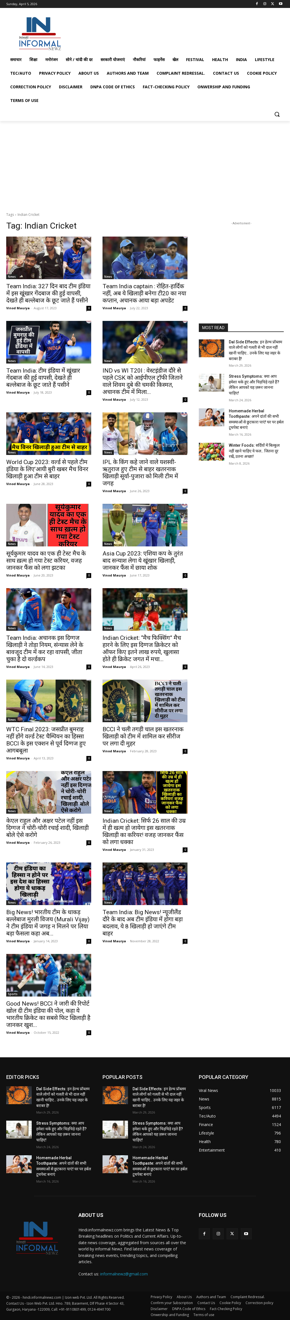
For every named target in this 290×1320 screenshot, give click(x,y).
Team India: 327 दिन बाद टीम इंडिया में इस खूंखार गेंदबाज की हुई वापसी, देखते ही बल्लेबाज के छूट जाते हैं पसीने (48, 293)
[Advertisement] (139, 32)
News (12, 277)
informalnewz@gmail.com (124, 1274)
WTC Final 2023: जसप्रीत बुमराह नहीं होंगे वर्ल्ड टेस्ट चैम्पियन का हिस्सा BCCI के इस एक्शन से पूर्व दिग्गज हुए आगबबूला (46, 740)
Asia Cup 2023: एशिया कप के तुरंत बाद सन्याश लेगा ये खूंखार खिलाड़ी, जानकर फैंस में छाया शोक (143, 560)
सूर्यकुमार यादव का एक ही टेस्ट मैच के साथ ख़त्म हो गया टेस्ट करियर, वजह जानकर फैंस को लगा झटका (46, 560)
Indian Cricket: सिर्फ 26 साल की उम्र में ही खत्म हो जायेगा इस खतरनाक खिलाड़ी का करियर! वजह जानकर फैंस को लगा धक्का (144, 831)
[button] (277, 114)
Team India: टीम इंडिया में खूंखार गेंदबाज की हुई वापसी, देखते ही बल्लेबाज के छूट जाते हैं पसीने (43, 377)
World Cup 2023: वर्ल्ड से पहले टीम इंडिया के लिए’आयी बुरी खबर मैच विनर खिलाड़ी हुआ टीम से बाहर (47, 469)
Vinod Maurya (18, 308)
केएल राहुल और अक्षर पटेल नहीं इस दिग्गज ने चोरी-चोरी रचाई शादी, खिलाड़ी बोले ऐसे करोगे (47, 827)
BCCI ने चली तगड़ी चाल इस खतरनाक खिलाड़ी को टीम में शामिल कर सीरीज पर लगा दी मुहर (143, 736)
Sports (13, 994)
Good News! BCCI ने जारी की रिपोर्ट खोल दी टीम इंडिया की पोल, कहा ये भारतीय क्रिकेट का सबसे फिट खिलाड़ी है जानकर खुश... (48, 1014)
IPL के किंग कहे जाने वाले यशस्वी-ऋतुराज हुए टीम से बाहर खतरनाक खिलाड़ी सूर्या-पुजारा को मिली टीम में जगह (140, 473)
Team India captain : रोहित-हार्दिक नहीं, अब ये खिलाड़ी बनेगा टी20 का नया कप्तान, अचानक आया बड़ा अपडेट (144, 293)
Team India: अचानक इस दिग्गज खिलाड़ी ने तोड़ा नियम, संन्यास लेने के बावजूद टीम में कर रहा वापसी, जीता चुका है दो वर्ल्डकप (44, 648)
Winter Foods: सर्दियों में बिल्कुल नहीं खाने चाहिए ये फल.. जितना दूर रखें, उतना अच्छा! (254, 451)
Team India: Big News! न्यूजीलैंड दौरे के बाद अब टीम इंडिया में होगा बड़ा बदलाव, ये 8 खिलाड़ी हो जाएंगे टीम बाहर (143, 923)
